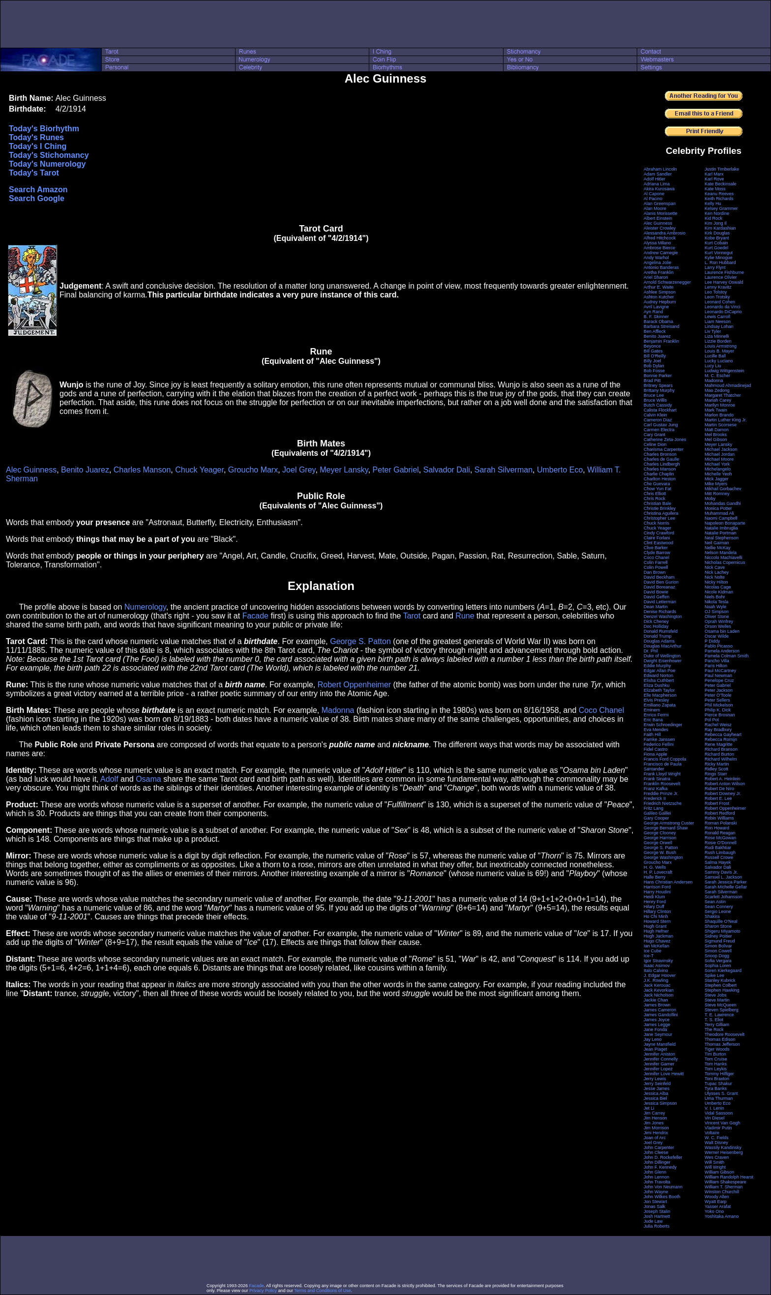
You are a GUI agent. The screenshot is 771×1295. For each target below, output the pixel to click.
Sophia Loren (718, 965)
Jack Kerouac (657, 985)
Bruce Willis (655, 400)
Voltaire (712, 1132)
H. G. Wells (655, 867)
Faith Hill (652, 734)
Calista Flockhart (660, 410)
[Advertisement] (385, 24)
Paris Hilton (716, 665)
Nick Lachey (717, 572)
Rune (464, 616)
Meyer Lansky (344, 470)
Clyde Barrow (657, 552)
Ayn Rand (653, 311)
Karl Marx (714, 174)
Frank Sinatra (657, 778)
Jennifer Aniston (659, 1054)
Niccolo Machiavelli (723, 557)
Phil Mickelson (719, 705)
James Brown (657, 1004)
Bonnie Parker (658, 375)
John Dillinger (657, 1162)
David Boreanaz (659, 587)
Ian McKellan (656, 945)
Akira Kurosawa (659, 188)
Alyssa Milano (657, 242)
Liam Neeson (718, 321)
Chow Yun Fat (657, 488)
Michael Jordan (720, 454)
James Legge (657, 1024)
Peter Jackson (719, 690)
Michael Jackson (721, 449)
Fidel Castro (656, 749)
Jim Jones (654, 1122)
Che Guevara (657, 483)
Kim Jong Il (716, 223)
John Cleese (656, 1152)
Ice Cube (652, 950)
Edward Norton (658, 675)
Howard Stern (657, 921)
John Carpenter (659, 1147)
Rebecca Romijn (721, 739)
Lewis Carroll (717, 316)
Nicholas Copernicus (725, 562)
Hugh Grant (655, 926)
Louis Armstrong (721, 346)
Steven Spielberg (722, 1009)
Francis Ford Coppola (665, 759)
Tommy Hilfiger (719, 1073)
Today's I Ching (37, 146)
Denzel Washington (663, 616)
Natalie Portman (721, 532)
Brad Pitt (652, 380)
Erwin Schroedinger (663, 724)
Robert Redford (720, 813)
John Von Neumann (663, 1186)
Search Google (36, 198)
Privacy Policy (263, 1290)
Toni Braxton (717, 1078)
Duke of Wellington (662, 655)
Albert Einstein (658, 218)
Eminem (652, 709)
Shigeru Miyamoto (723, 931)
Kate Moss (715, 188)
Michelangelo (718, 469)
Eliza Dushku (657, 685)
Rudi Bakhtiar (718, 847)
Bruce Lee (654, 395)
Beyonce (652, 346)
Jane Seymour (658, 1034)
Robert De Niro (719, 788)
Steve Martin (717, 1000)
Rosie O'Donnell (721, 842)
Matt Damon (717, 429)
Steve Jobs (716, 995)
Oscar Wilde (717, 636)
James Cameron (660, 1009)
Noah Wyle (715, 606)
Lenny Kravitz (718, 287)
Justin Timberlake (722, 169)
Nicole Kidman (719, 591)
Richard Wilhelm (721, 759)
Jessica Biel (655, 1098)
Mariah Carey (718, 400)
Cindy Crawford (659, 532)
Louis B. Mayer (719, 351)
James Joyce (657, 1019)
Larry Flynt (715, 267)
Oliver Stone (717, 616)
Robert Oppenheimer (354, 684)
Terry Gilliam (717, 1024)
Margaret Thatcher (723, 395)
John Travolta (657, 1181)
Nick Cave (715, 567)
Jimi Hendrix (656, 1132)
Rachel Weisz (718, 724)
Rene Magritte (719, 744)
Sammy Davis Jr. (721, 872)
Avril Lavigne (656, 306)
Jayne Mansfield (660, 1044)
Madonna (338, 710)
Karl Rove (714, 179)
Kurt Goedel (716, 247)
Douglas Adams (659, 641)
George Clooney (660, 832)
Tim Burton (715, 1054)
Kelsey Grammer (721, 208)
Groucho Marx (253, 470)
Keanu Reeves (719, 193)
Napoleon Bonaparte (725, 523)
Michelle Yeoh (718, 473)
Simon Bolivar (718, 945)
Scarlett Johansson (723, 896)
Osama (148, 779)
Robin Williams (719, 818)
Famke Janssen (659, 739)
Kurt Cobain (716, 242)
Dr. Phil (651, 650)
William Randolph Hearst (729, 1177)
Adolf (109, 779)
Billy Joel (652, 360)
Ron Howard (717, 827)
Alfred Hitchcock (660, 237)
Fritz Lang (653, 808)
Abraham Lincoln (660, 169)
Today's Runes (36, 137)
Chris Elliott (655, 493)
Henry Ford (655, 901)
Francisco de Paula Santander (663, 766)
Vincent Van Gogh (722, 1122)
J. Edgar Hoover (660, 975)
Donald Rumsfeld (661, 631)
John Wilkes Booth (662, 1196)
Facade (255, 616)
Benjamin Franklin (661, 341)
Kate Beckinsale (721, 183)
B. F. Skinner (656, 316)
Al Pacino (653, 198)
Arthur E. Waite (659, 287)
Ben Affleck (655, 331)
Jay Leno (653, 1039)
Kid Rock (713, 218)
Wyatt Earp (715, 1201)
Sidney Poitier (718, 936)
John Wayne (656, 1191)
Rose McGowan (720, 837)
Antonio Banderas (661, 267)
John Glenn (655, 1172)
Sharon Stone (718, 926)
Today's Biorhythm (44, 128)
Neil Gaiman (717, 542)
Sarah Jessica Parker (726, 882)
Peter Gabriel (396, 470)
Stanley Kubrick (720, 980)
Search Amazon (38, 189)
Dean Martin (656, 606)
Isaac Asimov (657, 965)
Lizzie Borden (718, 341)
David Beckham (659, 577)
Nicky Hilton (716, 582)
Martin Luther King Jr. (726, 419)
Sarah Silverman (503, 470)
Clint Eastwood (658, 542)
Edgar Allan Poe (660, 670)
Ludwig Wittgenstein (724, 370)
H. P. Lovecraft (658, 872)
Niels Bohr (715, 596)
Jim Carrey (654, 1113)
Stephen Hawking (722, 990)
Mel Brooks (716, 434)
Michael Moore (719, 459)
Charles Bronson (660, 454)
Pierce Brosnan (720, 714)
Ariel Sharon (656, 277)
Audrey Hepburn (660, 301)
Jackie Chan (656, 1000)
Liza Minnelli (717, 336)
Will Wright (715, 1167)
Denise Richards (660, 611)
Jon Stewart (655, 1201)
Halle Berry (655, 877)
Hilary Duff (654, 906)
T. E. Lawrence (719, 1014)
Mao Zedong (717, 390)
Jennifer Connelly (661, 1059)
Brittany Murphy (659, 390)
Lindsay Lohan (719, 326)
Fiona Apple (655, 754)
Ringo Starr (716, 773)
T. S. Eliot (714, 1019)
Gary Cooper (656, 818)
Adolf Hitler (654, 179)
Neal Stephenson (722, 537)
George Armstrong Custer (669, 823)
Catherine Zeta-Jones (665, 439)
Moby (710, 498)
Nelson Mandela (721, 552)
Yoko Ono (714, 1211)
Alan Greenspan (660, 203)
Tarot (412, 616)
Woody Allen (717, 1196)
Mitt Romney (717, 493)
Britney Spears (658, 385)
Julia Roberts (657, 1226)
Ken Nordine (717, 213)
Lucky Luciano (719, 360)
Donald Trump (658, 636)
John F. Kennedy (660, 1167)
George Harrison (660, 837)
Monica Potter (718, 508)
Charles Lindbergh (662, 464)
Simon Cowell (718, 950)
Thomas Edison (720, 1039)
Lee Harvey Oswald (724, 282)
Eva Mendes (656, 729)
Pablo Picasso (719, 646)
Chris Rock (654, 498)
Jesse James (657, 1088)
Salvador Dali (446, 470)
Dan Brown (655, 572)
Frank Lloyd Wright (662, 773)
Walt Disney (716, 1142)
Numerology (145, 607)
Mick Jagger (717, 478)
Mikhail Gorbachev (723, 488)
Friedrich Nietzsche (663, 803)
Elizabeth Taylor (659, 690)
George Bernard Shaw (666, 827)
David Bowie (656, 591)
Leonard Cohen (720, 301)
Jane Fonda (655, 1029)
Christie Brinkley (660, 508)
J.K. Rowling (656, 980)
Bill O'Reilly (655, 355)
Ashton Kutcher (659, 296)
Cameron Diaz (658, 419)
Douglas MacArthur (663, 646)
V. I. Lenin (714, 1108)
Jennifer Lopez (658, 1068)
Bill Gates (653, 351)
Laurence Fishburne (724, 272)
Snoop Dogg (717, 955)
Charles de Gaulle (661, 459)
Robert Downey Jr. (723, 793)
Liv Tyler (713, 331)
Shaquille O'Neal (721, 921)
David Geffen (656, 596)
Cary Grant (654, 434)
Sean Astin (715, 901)
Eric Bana (653, 719)
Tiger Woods (717, 1049)
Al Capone (654, 193)
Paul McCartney (720, 670)
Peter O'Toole (718, 695)
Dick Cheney (656, 621)
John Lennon (656, 1177)
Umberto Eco (560, 470)
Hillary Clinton (657, 911)
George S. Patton (360, 641)
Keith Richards (719, 198)
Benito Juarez (85, 470)
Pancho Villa (717, 660)
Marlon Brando (719, 414)
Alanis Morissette (661, 213)
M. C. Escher (717, 375)
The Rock (714, 1029)
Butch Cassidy (658, 405)
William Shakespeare (725, 1181)
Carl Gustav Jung (661, 424)
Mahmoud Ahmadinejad (728, 385)
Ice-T (649, 955)
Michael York (717, 464)
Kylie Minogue (719, 257)
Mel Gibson (716, 439)
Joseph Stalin (657, 1211)
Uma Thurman (719, 1098)
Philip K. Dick (718, 709)
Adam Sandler (658, 174)
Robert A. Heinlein (723, 778)
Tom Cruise (716, 1059)
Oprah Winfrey (719, 621)
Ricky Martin (717, 764)
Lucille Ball (715, 355)
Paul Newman (718, 675)
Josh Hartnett (657, 1216)
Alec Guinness (31, 470)
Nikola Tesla (716, 601)
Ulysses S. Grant (721, 1093)
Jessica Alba (656, 1093)
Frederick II (655, 798)
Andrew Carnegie (661, 252)
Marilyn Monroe (720, 405)
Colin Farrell (656, 562)
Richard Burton (719, 754)
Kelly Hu (713, 203)
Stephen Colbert (721, 985)
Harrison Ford (657, 886)
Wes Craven (717, 1157)
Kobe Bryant (717, 237)
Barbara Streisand (662, 326)
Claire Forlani (657, 537)
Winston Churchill (722, 1191)
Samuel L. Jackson (723, 877)
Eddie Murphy (657, 665)
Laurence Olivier (721, 277)
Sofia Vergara (718, 960)
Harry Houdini (657, 891)
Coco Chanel (601, 710)
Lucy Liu (713, 365)
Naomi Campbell (721, 518)
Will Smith (714, 1162)
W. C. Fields (717, 1137)
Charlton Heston (660, 478)
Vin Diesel (714, 1118)
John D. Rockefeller (663, 1157)
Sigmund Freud (720, 941)
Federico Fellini (659, 744)
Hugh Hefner (656, 931)
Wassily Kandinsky (723, 1147)
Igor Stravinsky (658, 960)
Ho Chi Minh (656, 916)
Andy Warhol (656, 257)
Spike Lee (714, 975)
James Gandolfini (661, 1014)
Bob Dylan (654, 365)
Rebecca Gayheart (723, 734)
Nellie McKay (718, 547)
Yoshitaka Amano (722, 1216)
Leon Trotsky (717, 296)
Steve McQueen (721, 1004)
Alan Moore (655, 208)
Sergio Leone (718, 911)
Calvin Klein (655, 414)
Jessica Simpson (660, 1103)
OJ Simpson (717, 611)
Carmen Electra (659, 429)
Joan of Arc (655, 1137)
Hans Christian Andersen (668, 882)
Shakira (712, 916)
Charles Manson (142, 470)
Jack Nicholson (659, 995)
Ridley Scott (716, 768)
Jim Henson (655, 1118)
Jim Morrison (656, 1127)
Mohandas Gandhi (723, 503)
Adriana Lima (657, 183)
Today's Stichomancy (49, 155)
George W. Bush (660, 852)
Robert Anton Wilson (725, 783)
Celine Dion (655, 444)
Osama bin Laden (722, 631)
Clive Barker (656, 547)
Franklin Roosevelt (662, 783)
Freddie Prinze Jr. (661, 793)
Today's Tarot (34, 173)
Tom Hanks (716, 1063)
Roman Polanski (721, 823)
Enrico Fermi (656, 714)
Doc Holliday (656, 626)
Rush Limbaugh (720, 852)
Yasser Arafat (718, 1206)
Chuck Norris (656, 523)
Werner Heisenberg (724, 1152)
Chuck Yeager (199, 470)
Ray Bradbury (718, 729)
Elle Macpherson (660, 695)
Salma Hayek (718, 862)
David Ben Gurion (661, 582)
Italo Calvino (656, 970)
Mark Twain (716, 410)
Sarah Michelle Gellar (726, 886)
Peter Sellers (717, 700)
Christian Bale (657, 503)
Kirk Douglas (717, 233)
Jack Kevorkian (659, 990)
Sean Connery (719, 906)
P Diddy (712, 641)
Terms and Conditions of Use (322, 1290)
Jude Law (653, 1221)
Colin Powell (656, 567)
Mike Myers (716, 483)
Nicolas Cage (718, 587)
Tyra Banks (716, 1088)
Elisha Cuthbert (659, 680)
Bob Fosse (654, 370)
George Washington (663, 857)
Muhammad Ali (719, 513)
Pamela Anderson (722, 650)
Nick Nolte (715, 577)
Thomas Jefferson (722, 1044)
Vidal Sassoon (719, 1113)
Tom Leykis (716, 1068)
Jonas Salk (654, 1206)
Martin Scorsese (721, 424)
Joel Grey (298, 470)
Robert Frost (717, 803)
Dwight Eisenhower (663, 660)
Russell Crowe (719, 857)
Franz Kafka (656, 788)
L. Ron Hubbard (720, 262)
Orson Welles (718, 626)
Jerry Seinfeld (657, 1083)
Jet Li (649, 1108)
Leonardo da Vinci (722, 306)
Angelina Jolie (657, 262)
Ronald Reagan (720, 832)
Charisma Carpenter (663, 449)
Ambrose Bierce (659, 247)
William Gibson (719, 1172)
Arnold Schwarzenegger (667, 282)
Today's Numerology (47, 164)
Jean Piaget (655, 1049)
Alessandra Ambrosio (664, 233)
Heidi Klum (654, 896)
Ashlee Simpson (660, 292)
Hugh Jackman (658, 936)
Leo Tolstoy (716, 292)
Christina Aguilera (661, 513)
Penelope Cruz (719, 680)
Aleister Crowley (660, 228)
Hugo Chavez (657, 941)
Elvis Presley (656, 700)
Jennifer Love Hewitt (664, 1073)
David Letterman (660, 601)
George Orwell (658, 842)
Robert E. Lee (718, 798)
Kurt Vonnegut (719, 252)
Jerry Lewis (655, 1078)
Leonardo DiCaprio (723, 311)
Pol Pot (712, 719)
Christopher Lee (659, 518)
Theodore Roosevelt (724, 1034)
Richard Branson (721, 749)
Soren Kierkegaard (723, 970)
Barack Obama (658, 321)
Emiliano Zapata (660, 705)
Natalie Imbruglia (721, 528)
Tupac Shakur (718, 1083)
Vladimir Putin (718, 1127)
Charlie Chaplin (659, 473)
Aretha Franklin (659, 272)
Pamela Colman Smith (727, 655)
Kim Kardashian (720, 228)
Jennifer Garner (659, 1063)
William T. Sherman (723, 1186)
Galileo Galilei (657, 813)
